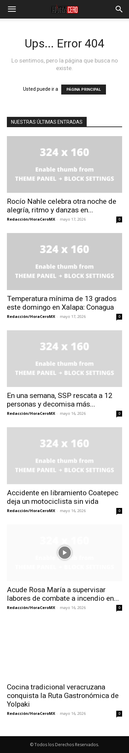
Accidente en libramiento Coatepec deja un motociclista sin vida (62, 497)
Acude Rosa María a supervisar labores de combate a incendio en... (63, 594)
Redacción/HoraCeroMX (31, 219)
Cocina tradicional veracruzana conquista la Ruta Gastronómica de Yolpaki (63, 695)
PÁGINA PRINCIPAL (83, 89)
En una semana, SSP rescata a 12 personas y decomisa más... (59, 399)
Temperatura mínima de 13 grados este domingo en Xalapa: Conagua (62, 303)
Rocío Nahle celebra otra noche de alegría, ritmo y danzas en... (61, 205)
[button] (12, 9)
